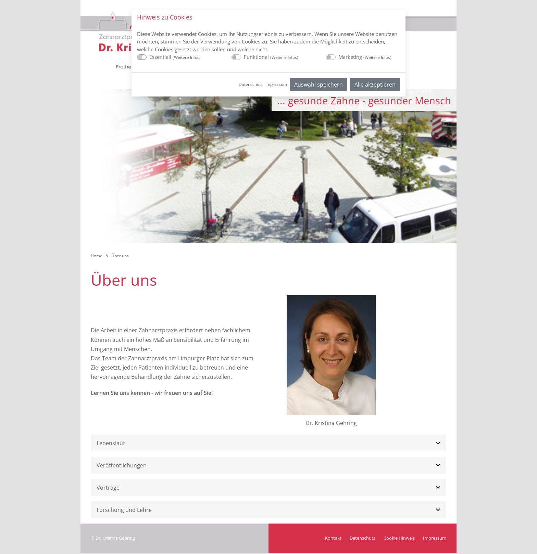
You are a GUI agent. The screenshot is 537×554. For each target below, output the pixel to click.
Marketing (364, 56)
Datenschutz (251, 84)
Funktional (271, 56)
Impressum (276, 84)
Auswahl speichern (318, 84)
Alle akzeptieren (375, 84)
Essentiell (175, 56)
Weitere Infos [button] (186, 57)
